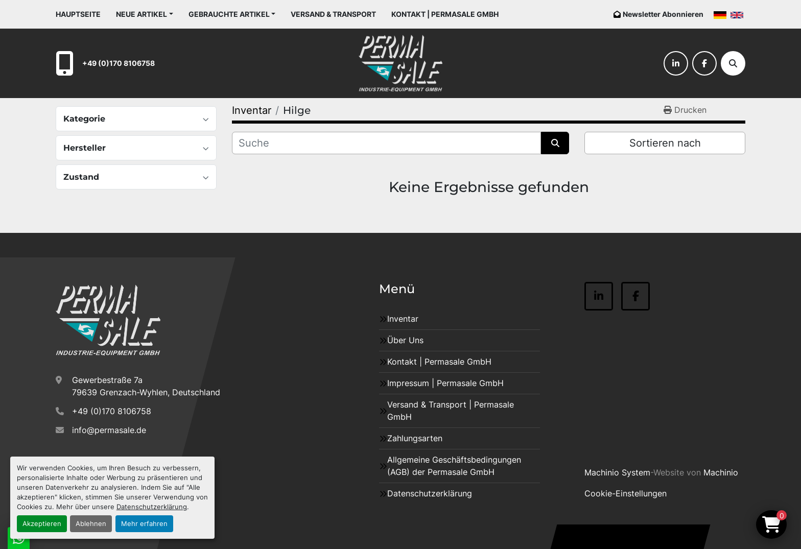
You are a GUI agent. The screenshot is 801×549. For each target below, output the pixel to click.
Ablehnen (91, 524)
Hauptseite (78, 14)
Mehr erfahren (144, 524)
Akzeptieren (41, 524)
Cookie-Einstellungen (625, 493)
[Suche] (733, 63)
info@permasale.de (109, 430)
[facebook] (704, 63)
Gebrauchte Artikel (229, 14)
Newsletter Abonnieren (663, 14)
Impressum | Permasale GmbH (445, 383)
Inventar (402, 319)
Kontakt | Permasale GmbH (445, 14)
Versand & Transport (333, 14)
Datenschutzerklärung (151, 507)
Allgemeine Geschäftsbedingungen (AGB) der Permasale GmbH (454, 466)
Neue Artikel (141, 14)
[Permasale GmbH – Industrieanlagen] (108, 320)
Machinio (720, 472)
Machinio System (617, 472)
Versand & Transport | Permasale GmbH (450, 410)
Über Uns (405, 340)
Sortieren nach (665, 143)
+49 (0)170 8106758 (118, 63)
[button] (144, 14)
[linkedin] (676, 63)
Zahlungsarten (414, 438)
